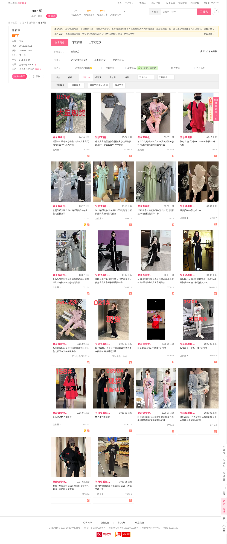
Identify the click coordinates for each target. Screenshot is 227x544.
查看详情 (209, 29)
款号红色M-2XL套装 (62, 417)
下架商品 (77, 42)
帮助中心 (182, 3)
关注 (53, 16)
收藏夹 (143, 3)
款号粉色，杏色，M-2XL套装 (193, 348)
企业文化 (105, 522)
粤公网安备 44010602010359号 (124, 528)
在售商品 (60, 42)
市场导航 (31, 22)
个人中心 (130, 3)
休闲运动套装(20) (79, 60)
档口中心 (157, 3)
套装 (21, 41)
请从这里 (17, 3)
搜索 (204, 12)
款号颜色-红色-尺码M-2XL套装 (152, 348)
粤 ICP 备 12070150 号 (95, 528)
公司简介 (87, 522)
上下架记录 (95, 42)
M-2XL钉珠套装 (102, 417)
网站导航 (195, 3)
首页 (119, 3)
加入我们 (122, 522)
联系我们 (139, 522)
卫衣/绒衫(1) (100, 60)
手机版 (170, 3)
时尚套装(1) (118, 60)
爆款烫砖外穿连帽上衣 (190, 210)
